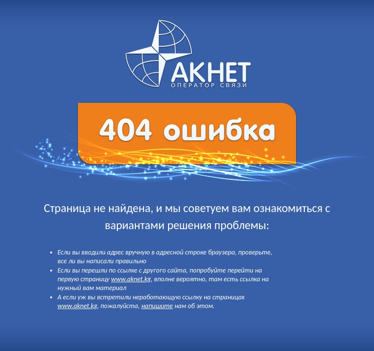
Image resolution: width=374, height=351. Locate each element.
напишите (157, 306)
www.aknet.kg (131, 279)
